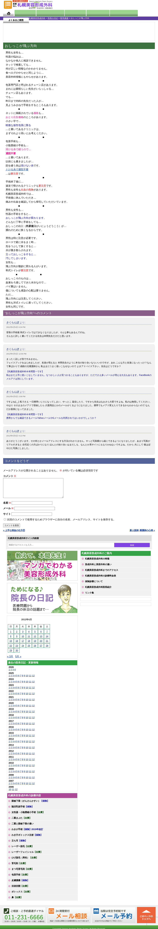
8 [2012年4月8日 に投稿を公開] (10, 640)
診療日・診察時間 (114, 13)
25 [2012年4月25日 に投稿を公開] (29, 649)
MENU (8, 4)
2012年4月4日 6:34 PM (15, 327)
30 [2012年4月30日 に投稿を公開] (16, 654)
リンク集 (89, 596)
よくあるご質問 (142, 13)
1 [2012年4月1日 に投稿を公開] (10, 635)
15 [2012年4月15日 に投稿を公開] (10, 644)
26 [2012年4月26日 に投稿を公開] (35, 649)
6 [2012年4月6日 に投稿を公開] (41, 635)
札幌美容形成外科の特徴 (97, 562)
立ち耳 (19, 844)
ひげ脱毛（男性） (25, 861)
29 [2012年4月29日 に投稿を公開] (10, 654)
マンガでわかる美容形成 (46, 13)
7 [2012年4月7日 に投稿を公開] (47, 635)
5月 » (18, 660)
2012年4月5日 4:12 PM (15, 436)
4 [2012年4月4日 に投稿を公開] (29, 635)
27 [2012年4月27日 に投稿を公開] (41, 649)
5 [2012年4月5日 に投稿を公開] (35, 635)
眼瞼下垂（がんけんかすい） (30, 804)
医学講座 (35, 18)
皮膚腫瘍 (20, 884)
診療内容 (70, 13)
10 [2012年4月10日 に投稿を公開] (23, 640)
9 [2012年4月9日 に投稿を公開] (16, 640)
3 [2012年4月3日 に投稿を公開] (23, 635)
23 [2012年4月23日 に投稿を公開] (16, 649)
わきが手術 (27, 833)
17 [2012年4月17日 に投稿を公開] (23, 644)
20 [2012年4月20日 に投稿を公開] (41, 644)
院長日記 (23, 13)
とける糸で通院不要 (17, 169)
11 (30, 679)
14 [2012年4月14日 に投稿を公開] (47, 640)
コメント (9, 476)
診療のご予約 (146, 4)
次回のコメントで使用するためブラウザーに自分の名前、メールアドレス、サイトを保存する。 (61, 523)
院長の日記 (24, 18)
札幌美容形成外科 (8, 18)
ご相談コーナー (128, 4)
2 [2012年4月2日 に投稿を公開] (16, 635)
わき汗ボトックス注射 (27, 838)
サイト (7, 517)
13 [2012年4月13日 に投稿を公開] (41, 640)
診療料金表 (89, 13)
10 (27, 679)
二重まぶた (21, 821)
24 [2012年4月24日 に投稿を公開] (23, 649)
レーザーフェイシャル (27, 855)
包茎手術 (20, 878)
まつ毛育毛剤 (23, 872)
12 (33, 679)
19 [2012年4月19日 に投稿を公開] (35, 644)
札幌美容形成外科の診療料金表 (100, 579)
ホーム (8, 13)
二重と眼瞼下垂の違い (23, 827)
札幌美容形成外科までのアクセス (101, 574)
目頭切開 (20, 889)
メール (8, 512)
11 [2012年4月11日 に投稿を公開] (29, 640)
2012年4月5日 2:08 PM (15, 396)
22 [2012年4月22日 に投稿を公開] (10, 649)
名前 (7, 506)
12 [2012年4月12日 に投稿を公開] (35, 640)
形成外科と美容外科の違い (98, 568)
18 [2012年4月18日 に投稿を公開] (29, 644)
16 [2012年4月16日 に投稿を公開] (16, 644)
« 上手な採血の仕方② (14, 534)
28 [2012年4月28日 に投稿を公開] (47, 649)
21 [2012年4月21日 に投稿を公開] (47, 644)
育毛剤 (19, 867)
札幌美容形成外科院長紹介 (98, 591)
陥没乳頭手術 (23, 810)
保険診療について (94, 585)
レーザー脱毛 (23, 850)
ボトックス (21, 895)
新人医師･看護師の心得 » (142, 534)
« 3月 (10, 660)
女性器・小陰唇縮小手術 (28, 816)
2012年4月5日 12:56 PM (16, 354)
